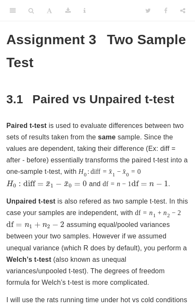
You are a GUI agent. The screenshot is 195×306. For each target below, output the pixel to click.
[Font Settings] (49, 10)
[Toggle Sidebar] (12, 10)
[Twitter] (148, 10)
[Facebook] (166, 10)
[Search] (31, 10)
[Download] (68, 10)
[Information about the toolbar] (84, 10)
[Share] (183, 10)
